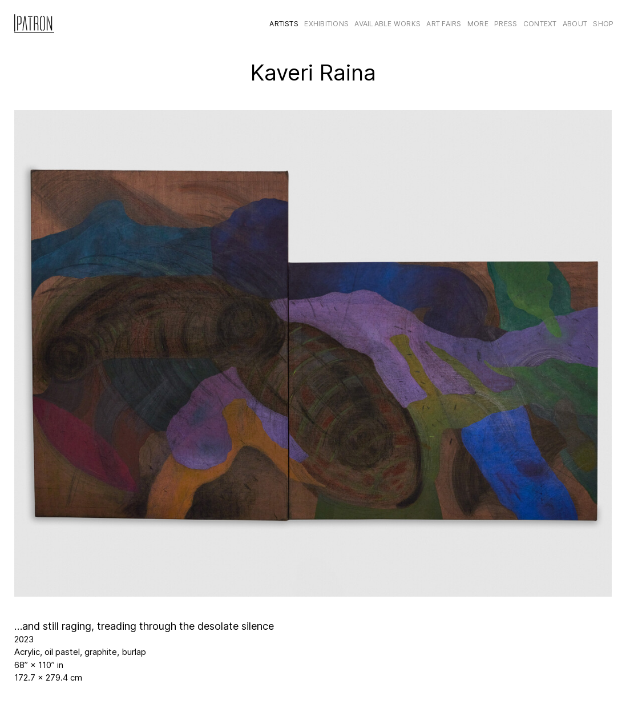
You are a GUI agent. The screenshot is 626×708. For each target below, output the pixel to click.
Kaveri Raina (313, 72)
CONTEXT (540, 23)
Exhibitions (326, 23)
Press (505, 23)
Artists (283, 23)
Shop (603, 23)
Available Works (387, 23)
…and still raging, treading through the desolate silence (144, 626)
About (575, 23)
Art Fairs (443, 23)
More (477, 23)
